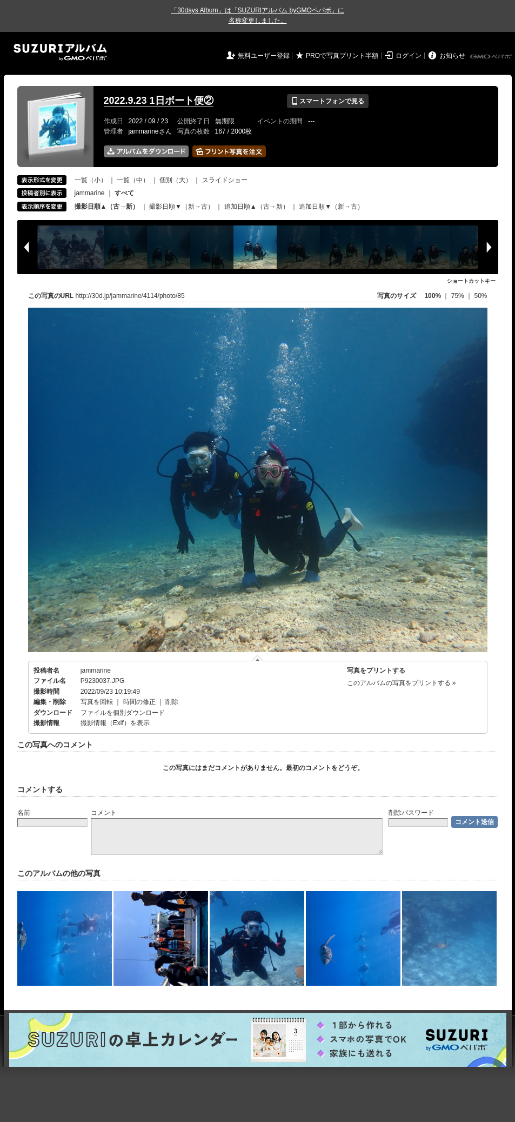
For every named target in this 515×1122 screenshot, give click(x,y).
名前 (23, 812)
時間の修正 (139, 702)
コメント (104, 812)
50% (480, 296)
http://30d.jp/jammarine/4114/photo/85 (130, 296)
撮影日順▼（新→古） (181, 206)
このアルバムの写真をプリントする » (401, 683)
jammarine (90, 193)
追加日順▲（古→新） (256, 206)
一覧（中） (133, 180)
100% (433, 296)
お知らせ (452, 55)
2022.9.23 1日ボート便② (158, 100)
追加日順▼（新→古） (331, 206)
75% (458, 296)
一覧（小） (91, 180)
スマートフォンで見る (327, 101)
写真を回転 (97, 702)
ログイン (409, 55)
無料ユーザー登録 (264, 55)
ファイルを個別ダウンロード (123, 712)
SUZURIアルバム (60, 52)
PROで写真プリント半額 (342, 55)
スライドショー (225, 180)
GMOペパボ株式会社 (491, 56)
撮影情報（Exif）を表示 (115, 723)
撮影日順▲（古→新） (107, 206)
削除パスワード (411, 812)
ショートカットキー (471, 281)
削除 (171, 702)
